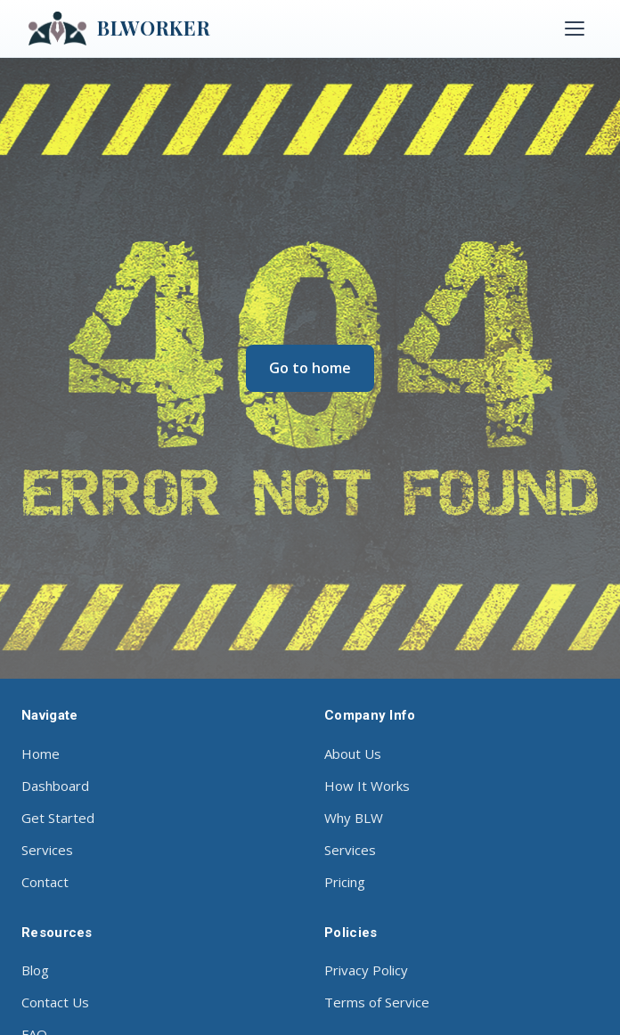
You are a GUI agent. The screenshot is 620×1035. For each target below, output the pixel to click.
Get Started (57, 818)
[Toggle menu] (574, 28)
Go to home (310, 368)
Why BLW (353, 818)
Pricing (344, 882)
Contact (45, 882)
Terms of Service (376, 1002)
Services (47, 850)
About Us (352, 753)
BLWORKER (119, 28)
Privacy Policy (366, 970)
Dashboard (55, 786)
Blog (35, 970)
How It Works (367, 786)
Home (40, 753)
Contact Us (55, 1002)
